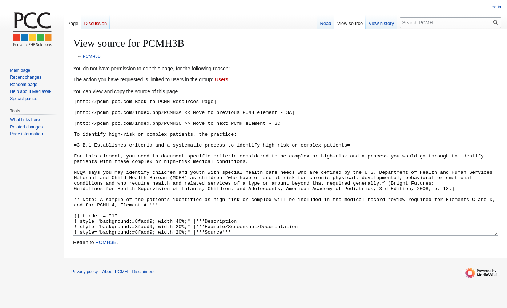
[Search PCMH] (450, 22)
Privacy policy (84, 298)
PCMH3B (92, 56)
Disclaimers (143, 298)
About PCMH (115, 298)
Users (221, 79)
